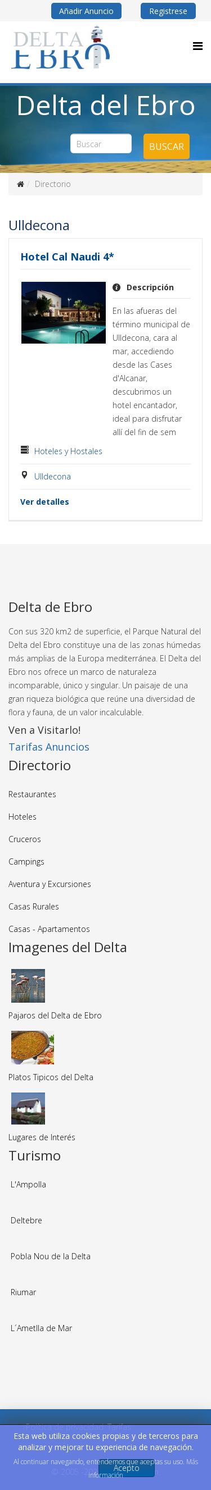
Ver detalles (44, 501)
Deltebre (26, 1220)
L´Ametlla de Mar (41, 1328)
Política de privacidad (65, 1427)
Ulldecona (52, 476)
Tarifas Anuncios (48, 746)
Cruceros (24, 839)
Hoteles (22, 816)
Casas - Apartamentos (49, 929)
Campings (26, 861)
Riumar (23, 1292)
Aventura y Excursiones (49, 884)
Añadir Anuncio (86, 11)
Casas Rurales (33, 906)
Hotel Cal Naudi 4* (67, 256)
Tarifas (119, 1427)
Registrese (168, 11)
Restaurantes (32, 794)
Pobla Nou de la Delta (51, 1256)
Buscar (166, 146)
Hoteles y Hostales (68, 451)
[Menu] (198, 45)
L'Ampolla (28, 1184)
